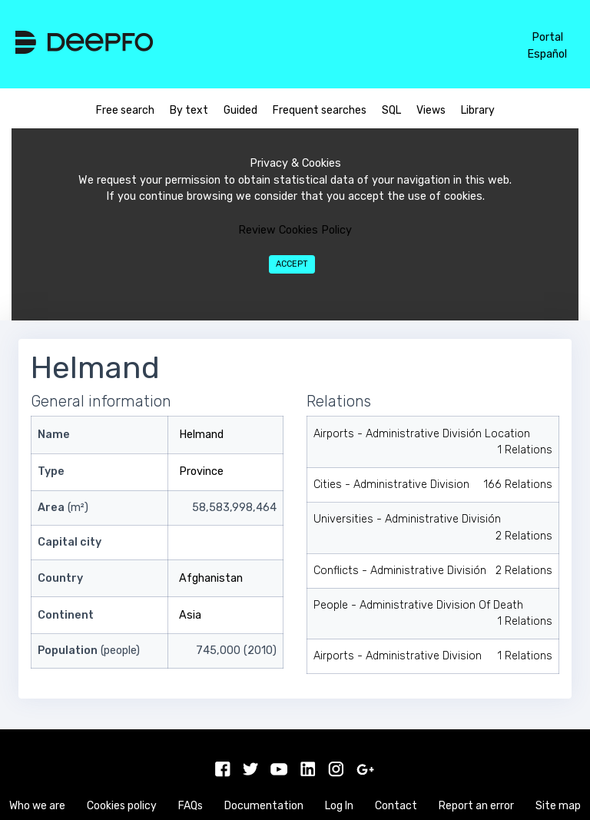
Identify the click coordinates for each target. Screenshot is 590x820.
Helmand (201, 434)
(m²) (63, 507)
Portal (547, 37)
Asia (190, 615)
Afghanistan (211, 578)
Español (547, 54)
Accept (292, 264)
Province (201, 471)
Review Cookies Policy (295, 230)
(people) (89, 650)
